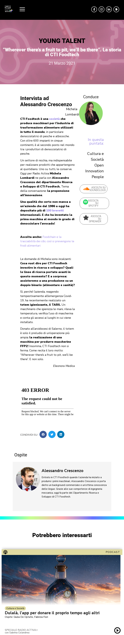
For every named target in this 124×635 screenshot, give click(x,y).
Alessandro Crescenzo (62, 470)
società (54, 119)
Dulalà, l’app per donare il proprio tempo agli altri (52, 613)
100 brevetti (55, 210)
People (98, 176)
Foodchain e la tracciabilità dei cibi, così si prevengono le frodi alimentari (47, 241)
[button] (43, 434)
